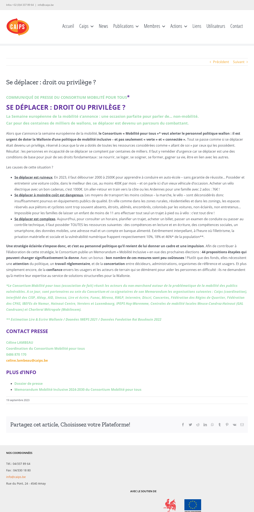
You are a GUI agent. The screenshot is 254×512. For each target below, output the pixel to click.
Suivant (239, 62)
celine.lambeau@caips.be (27, 360)
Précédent (221, 62)
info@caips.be (46, 5)
